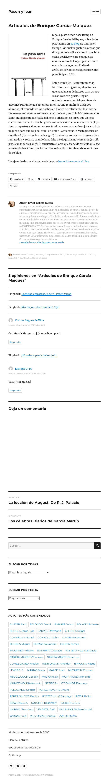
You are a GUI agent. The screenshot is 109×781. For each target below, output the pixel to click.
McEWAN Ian (50, 676)
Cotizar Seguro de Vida (29, 320)
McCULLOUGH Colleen (24, 676)
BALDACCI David (40, 624)
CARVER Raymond (49, 630)
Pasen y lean (20, 11)
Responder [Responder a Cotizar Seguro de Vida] (15, 342)
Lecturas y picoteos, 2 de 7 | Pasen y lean (46, 293)
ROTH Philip (83, 696)
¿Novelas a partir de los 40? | (39, 355)
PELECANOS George (22, 689)
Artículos (70, 254)
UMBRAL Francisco (21, 709)
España (80, 254)
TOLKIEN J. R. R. (70, 702)
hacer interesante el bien (73, 161)
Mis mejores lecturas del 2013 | (40, 307)
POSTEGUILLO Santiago (57, 696)
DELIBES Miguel (20, 644)
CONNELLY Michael (22, 637)
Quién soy (14, 755)
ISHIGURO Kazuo (84, 663)
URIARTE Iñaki (46, 709)
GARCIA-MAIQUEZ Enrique (33, 258)
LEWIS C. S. (17, 670)
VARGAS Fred (18, 716)
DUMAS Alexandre (45, 644)
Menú (95, 11)
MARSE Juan (57, 670)
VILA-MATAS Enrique (43, 716)
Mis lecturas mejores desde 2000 (29, 732)
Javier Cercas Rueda (23, 254)
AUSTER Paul (18, 624)
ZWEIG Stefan (68, 716)
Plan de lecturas (18, 739)
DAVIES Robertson (74, 637)
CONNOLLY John (48, 637)
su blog (75, 43)
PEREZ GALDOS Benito (24, 696)
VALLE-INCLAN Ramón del (75, 709)
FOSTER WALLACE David (80, 650)
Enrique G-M (23, 368)
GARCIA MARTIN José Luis (63, 657)
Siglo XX (12, 258)
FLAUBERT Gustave (49, 650)
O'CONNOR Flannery (74, 683)
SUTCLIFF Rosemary (44, 702)
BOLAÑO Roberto (88, 624)
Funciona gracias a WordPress (38, 775)
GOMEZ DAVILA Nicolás (24, 663)
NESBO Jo (51, 683)
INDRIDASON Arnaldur (56, 663)
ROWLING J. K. (19, 702)
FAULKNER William (22, 650)
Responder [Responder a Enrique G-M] (15, 390)
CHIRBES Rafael (75, 630)
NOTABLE (90, 254)
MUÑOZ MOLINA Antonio (25, 683)
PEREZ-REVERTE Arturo (54, 689)
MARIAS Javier (36, 670)
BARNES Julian (63, 624)
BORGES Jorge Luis (22, 630)
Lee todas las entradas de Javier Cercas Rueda (41, 242)
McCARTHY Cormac (80, 670)
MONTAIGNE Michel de (76, 676)
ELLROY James (69, 644)
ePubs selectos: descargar (24, 747)
